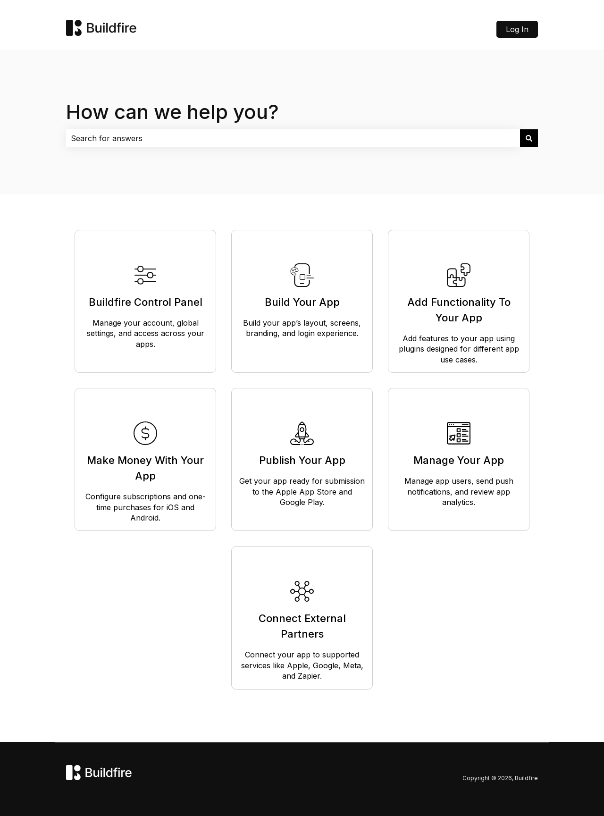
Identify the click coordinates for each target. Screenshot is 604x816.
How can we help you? (172, 112)
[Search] (529, 138)
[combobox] (293, 138)
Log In (517, 29)
